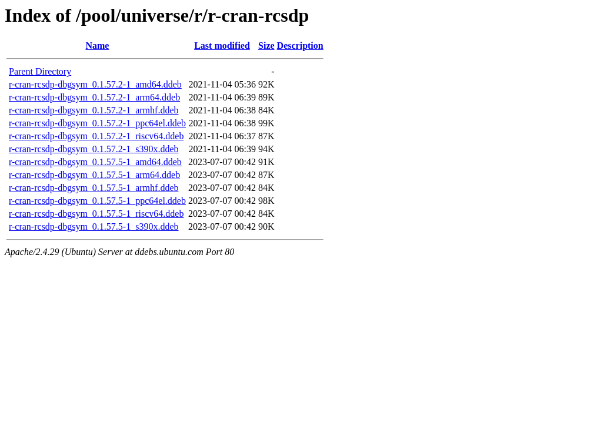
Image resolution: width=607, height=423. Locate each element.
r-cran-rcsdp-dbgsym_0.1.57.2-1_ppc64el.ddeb (97, 123)
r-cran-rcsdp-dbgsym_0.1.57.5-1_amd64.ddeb (95, 162)
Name (97, 46)
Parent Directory (40, 71)
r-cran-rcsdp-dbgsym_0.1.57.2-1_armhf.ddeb (93, 110)
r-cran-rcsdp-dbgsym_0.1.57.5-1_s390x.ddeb (94, 226)
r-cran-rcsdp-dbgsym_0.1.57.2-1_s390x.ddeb (94, 149)
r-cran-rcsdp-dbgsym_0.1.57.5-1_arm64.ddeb (94, 175)
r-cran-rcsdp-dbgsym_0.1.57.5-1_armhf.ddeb (93, 188)
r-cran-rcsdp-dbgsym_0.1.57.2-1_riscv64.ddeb (96, 136)
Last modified (222, 46)
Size (266, 46)
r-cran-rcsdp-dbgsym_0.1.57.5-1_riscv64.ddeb (96, 214)
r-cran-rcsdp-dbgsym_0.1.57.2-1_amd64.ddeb (95, 84)
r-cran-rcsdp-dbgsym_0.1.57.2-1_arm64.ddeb (94, 97)
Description (300, 46)
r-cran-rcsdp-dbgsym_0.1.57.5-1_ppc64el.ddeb (97, 201)
